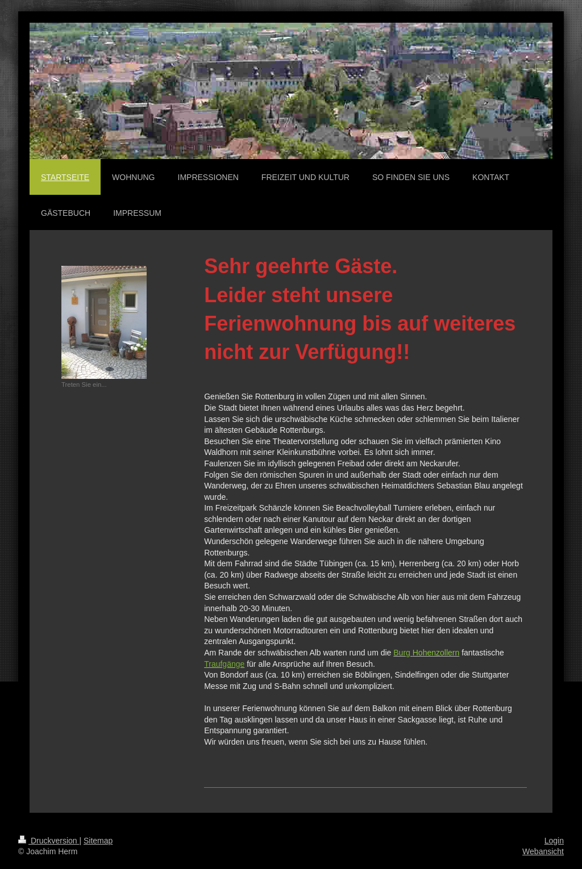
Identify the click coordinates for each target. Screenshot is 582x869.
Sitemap (98, 840)
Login (554, 840)
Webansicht (543, 851)
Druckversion (48, 840)
